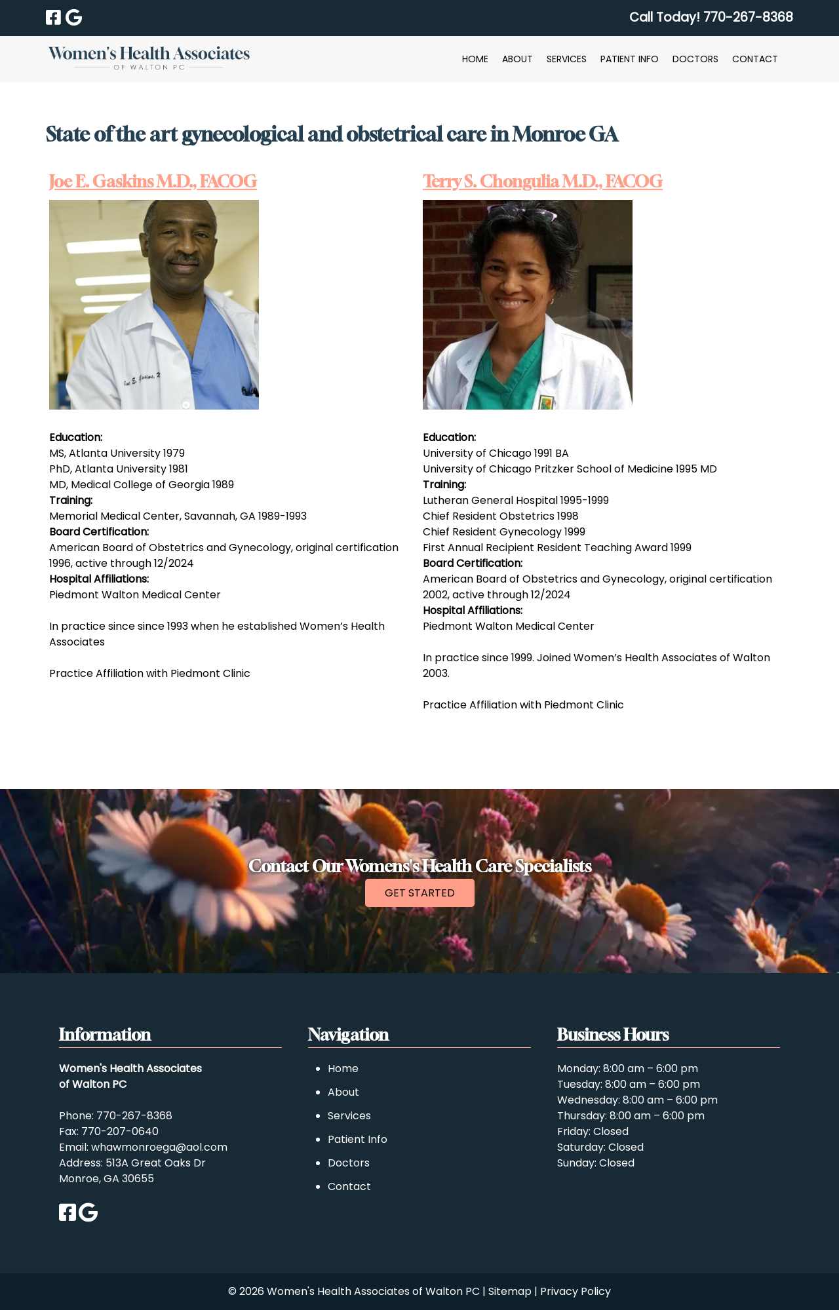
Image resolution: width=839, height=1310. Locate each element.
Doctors (695, 59)
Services (567, 59)
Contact (755, 59)
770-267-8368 (134, 1115)
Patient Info (629, 59)
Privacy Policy (575, 1291)
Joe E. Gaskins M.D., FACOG (153, 181)
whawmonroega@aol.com (159, 1147)
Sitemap (510, 1291)
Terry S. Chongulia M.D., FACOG (543, 181)
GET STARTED (420, 892)
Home (475, 59)
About (517, 59)
